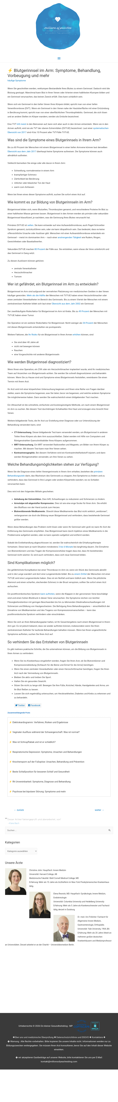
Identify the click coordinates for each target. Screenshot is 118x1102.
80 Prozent (40, 249)
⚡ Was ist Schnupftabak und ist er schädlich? (32, 742)
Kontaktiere (97, 1037)
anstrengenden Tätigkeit (69, 237)
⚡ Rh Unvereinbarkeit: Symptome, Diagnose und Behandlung (40, 781)
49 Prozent (84, 311)
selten (30, 225)
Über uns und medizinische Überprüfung (34, 1037)
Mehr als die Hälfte (36, 295)
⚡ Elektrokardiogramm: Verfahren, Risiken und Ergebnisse (38, 722)
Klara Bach (14, 823)
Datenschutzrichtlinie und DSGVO (72, 1037)
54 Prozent (88, 323)
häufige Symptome (16, 80)
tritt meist (21, 124)
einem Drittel (80, 574)
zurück (19, 810)
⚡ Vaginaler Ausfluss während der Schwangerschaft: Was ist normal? (44, 732)
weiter (99, 810)
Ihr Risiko (32, 334)
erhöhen (77, 334)
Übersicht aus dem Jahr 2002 (66, 303)
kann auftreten (47, 594)
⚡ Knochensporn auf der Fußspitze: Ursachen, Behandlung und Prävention (46, 761)
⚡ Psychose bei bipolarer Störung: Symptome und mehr (37, 791)
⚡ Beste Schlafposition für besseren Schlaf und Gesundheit (39, 771)
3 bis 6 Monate (66, 547)
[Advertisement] (59, 981)
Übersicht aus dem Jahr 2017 (21, 151)
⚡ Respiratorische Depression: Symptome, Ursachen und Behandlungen (45, 752)
